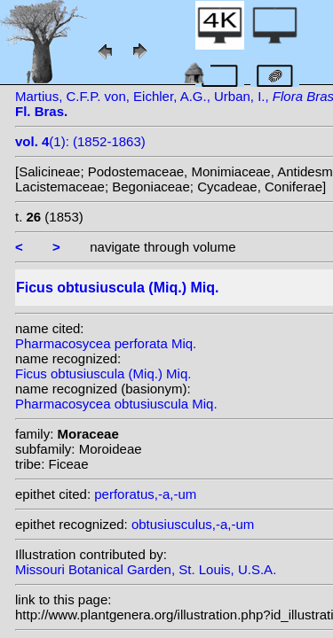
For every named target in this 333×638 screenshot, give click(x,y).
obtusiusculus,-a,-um (192, 524)
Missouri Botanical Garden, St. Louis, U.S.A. (145, 569)
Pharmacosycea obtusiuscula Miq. (116, 403)
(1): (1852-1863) (80, 141)
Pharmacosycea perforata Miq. (105, 343)
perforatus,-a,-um (145, 494)
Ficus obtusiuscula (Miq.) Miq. (103, 373)
